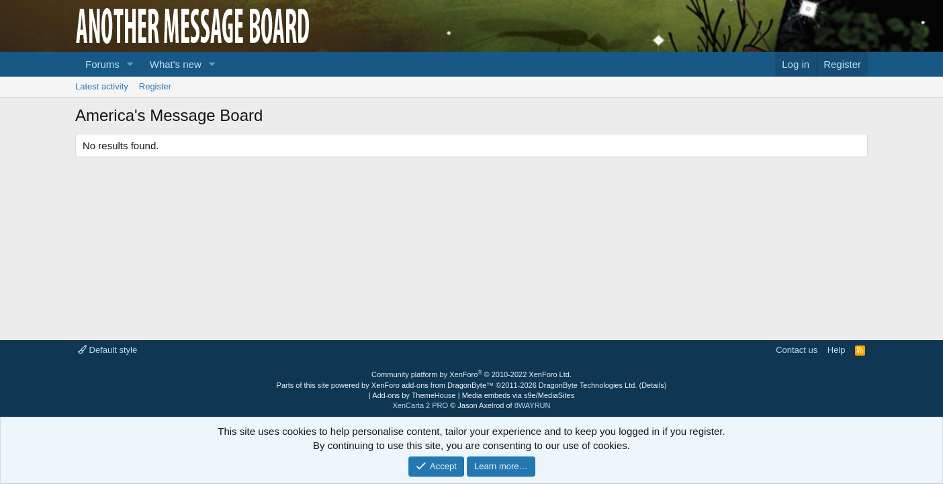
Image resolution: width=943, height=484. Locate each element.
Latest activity (101, 86)
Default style (107, 350)
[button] (130, 64)
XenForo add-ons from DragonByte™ (432, 385)
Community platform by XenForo (471, 374)
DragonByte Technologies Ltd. (588, 385)
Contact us (796, 350)
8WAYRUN (532, 405)
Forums (102, 64)
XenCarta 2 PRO (421, 405)
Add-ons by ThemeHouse (414, 395)
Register (155, 86)
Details (652, 385)
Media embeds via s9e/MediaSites (518, 395)
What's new (175, 64)
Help (836, 350)
